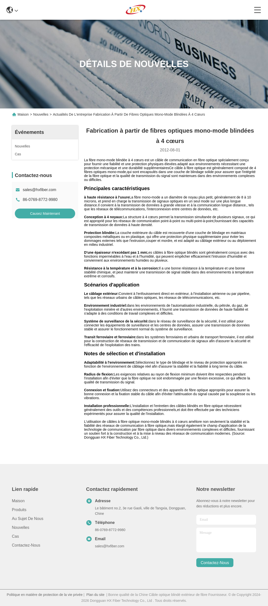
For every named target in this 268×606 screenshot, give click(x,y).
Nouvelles (40, 114)
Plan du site (95, 595)
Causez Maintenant (45, 213)
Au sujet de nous (27, 519)
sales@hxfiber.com (39, 190)
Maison (23, 114)
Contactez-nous (26, 545)
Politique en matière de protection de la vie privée (45, 595)
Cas (15, 536)
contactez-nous (215, 563)
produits (19, 510)
